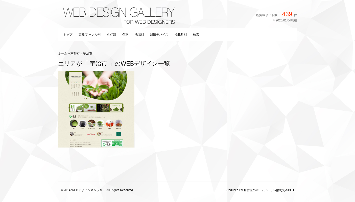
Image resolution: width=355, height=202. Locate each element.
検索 (196, 34)
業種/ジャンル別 (90, 34)
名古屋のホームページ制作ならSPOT (269, 190)
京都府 (75, 53)
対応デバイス (159, 34)
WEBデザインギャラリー (88, 190)
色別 (125, 34)
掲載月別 (181, 34)
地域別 (139, 34)
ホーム (62, 53)
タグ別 (111, 34)
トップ (67, 34)
